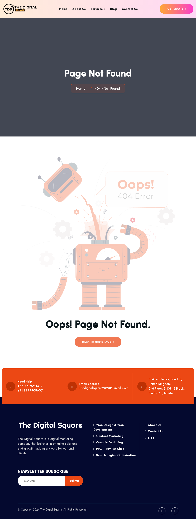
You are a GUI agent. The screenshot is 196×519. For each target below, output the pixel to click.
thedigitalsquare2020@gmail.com (103, 388)
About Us (79, 9)
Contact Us (130, 9)
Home (63, 9)
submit (74, 481)
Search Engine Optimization (114, 455)
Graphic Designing (108, 442)
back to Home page (98, 343)
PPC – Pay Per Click (108, 449)
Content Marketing (108, 436)
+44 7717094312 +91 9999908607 (30, 388)
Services (97, 9)
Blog (113, 9)
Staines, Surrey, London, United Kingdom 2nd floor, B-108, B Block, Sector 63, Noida (167, 386)
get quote (176, 9)
